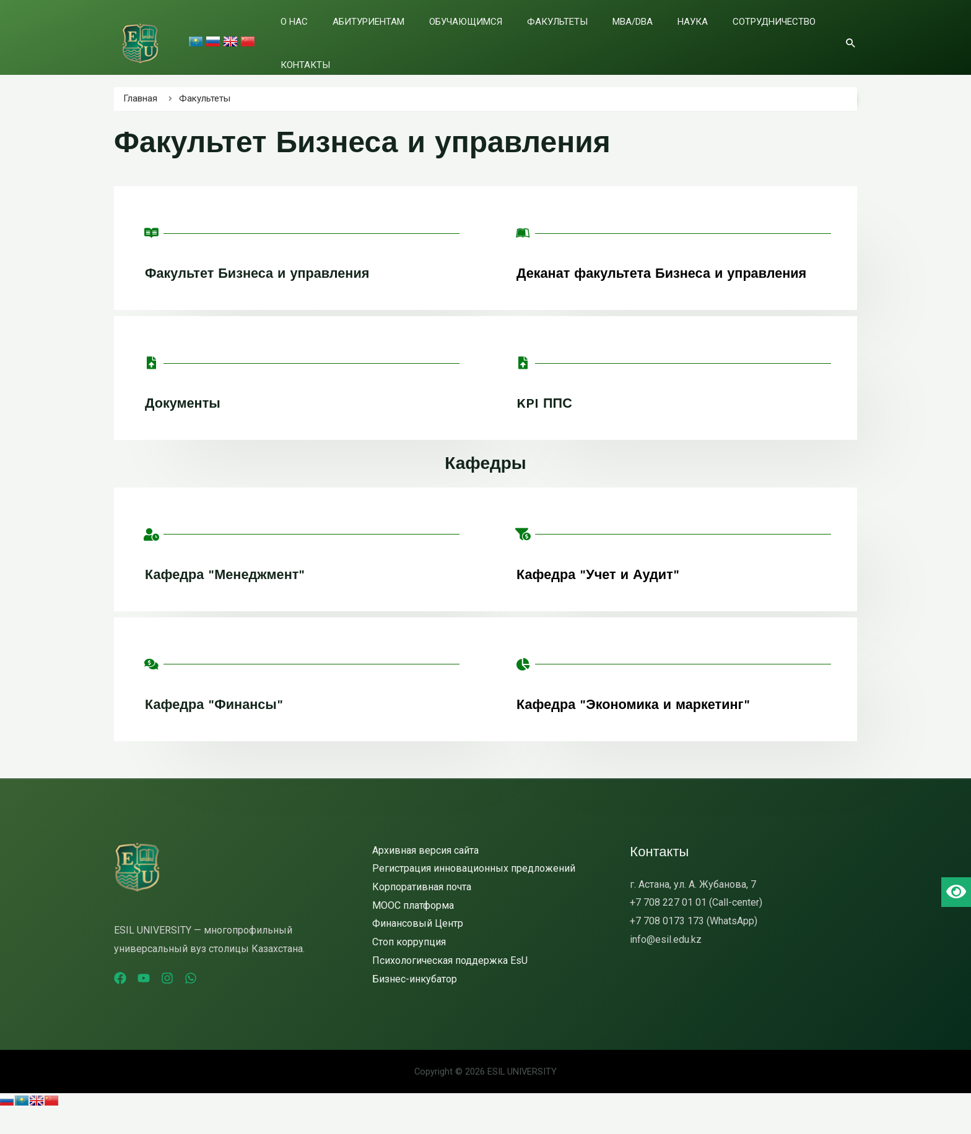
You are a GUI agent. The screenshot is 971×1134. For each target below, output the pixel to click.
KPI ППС (546, 425)
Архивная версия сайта (425, 872)
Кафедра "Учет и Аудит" (605, 596)
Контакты (803, 36)
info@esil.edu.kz (666, 962)
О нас (340, 36)
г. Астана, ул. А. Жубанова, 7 (693, 907)
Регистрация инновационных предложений (473, 890)
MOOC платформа (413, 928)
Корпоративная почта (421, 909)
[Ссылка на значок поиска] (851, 35)
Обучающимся (481, 36)
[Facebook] (120, 1000)
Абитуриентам (399, 36)
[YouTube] (151, 1000)
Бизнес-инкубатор (414, 1001)
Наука (662, 36)
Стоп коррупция (409, 964)
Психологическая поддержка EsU (450, 983)
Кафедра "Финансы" (221, 726)
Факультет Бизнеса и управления (268, 272)
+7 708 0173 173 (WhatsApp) (693, 943)
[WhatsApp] (213, 1000)
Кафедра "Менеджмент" (233, 596)
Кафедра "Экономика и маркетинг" (644, 726)
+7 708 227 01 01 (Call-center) (696, 924)
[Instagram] (182, 1000)
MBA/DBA (617, 36)
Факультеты (557, 36)
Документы (187, 425)
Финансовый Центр (417, 945)
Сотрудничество (727, 36)
